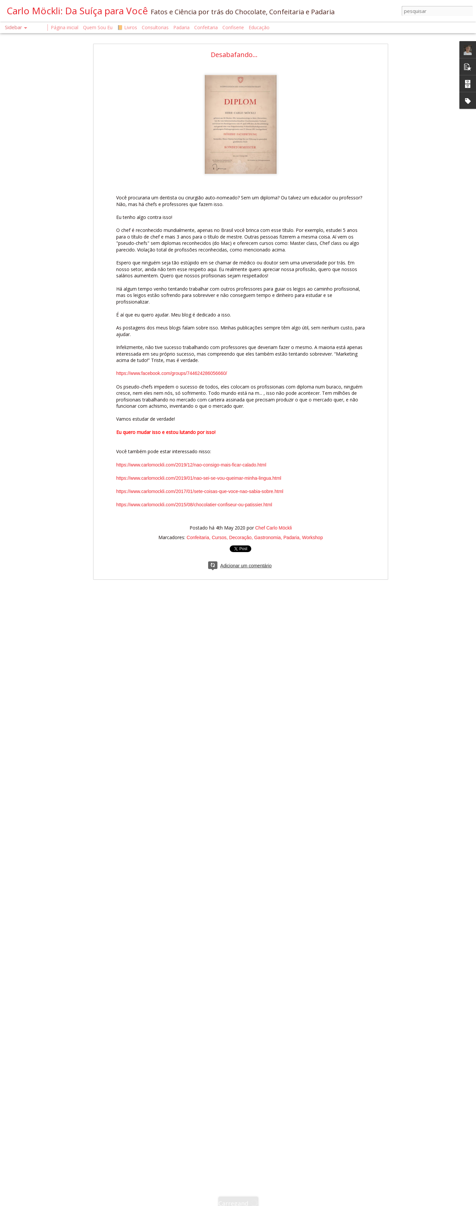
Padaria (291, 537)
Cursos (219, 537)
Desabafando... (234, 54)
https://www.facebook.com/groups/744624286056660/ (171, 373)
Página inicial (64, 27)
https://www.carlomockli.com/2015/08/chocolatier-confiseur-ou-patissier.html (194, 504)
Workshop (312, 537)
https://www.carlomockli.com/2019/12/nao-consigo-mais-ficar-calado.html (191, 464)
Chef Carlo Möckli (273, 528)
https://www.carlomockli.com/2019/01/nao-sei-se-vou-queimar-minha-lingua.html (198, 478)
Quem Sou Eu (98, 27)
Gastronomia (267, 537)
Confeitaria (198, 537)
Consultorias (155, 27)
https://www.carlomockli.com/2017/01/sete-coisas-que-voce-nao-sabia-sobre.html (199, 491)
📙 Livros (127, 27)
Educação (259, 27)
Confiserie (233, 27)
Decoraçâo (240, 537)
